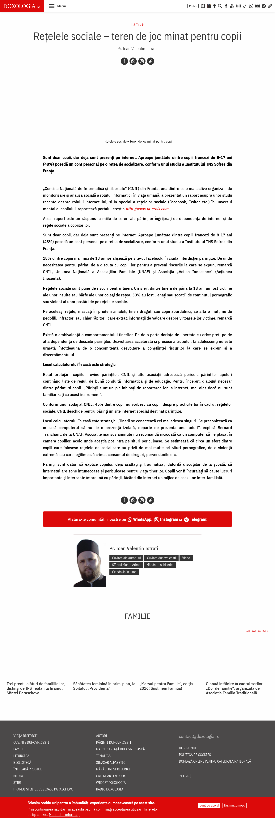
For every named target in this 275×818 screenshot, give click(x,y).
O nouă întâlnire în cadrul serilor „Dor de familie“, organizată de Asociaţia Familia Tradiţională (234, 688)
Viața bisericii (25, 736)
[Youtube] (232, 5)
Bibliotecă (22, 763)
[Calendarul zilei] (209, 5)
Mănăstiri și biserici (159, 564)
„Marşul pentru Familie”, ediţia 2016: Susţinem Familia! (166, 686)
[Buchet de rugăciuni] (215, 5)
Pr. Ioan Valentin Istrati (137, 48)
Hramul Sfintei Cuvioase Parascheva (43, 789)
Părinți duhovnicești (113, 743)
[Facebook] (226, 5)
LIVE (194, 5)
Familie (137, 24)
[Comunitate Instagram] (257, 5)
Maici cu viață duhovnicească (120, 749)
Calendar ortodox (111, 776)
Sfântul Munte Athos (126, 564)
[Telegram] (264, 5)
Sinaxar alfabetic (110, 763)
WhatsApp (142, 519)
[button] (57, 5)
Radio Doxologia (109, 789)
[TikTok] (244, 5)
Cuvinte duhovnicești (161, 558)
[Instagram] (238, 5)
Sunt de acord (209, 805)
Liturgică (21, 756)
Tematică (103, 756)
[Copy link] (150, 61)
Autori (101, 736)
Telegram (198, 519)
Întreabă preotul (27, 769)
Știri (17, 783)
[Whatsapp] (133, 61)
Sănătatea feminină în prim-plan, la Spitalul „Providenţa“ (104, 686)
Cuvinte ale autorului (126, 558)
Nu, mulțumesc (234, 805)
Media (18, 776)
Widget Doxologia (111, 783)
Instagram (169, 519)
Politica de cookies (195, 755)
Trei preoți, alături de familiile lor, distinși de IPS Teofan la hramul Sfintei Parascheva (36, 688)
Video (186, 558)
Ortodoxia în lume (124, 572)
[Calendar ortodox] (202, 5)
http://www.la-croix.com (147, 208)
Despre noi (187, 748)
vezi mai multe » (257, 631)
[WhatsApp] (251, 5)
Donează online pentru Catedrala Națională (215, 762)
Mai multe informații (64, 814)
